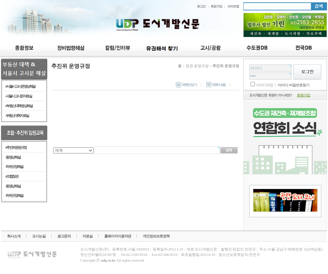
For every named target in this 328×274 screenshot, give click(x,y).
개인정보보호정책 (156, 236)
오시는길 (39, 236)
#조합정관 (11, 176)
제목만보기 (186, 85)
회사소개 (13, 236)
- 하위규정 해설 (14, 167)
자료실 (87, 236)
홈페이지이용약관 (117, 236)
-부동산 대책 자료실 (17, 115)
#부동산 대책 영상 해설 (18, 106)
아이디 (282, 85)
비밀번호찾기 (299, 85)
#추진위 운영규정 (15, 147)
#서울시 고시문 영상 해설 (20, 86)
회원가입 (303, 95)
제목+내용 (215, 85)
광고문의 (64, 236)
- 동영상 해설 (12, 157)
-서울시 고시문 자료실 (18, 96)
